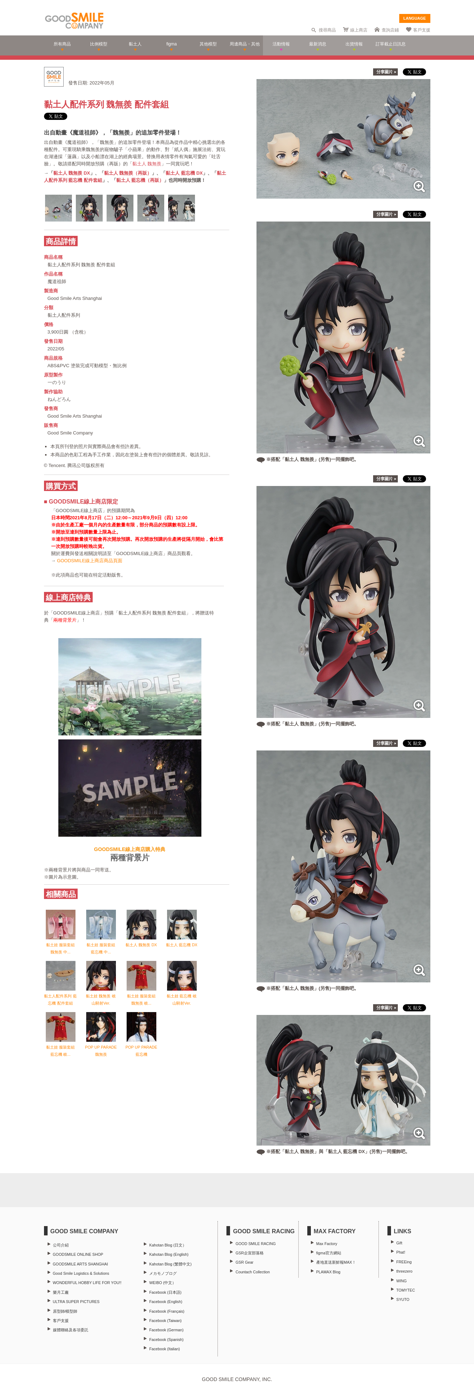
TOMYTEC (405, 1290)
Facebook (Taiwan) (165, 1320)
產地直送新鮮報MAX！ (336, 1262)
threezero (404, 1271)
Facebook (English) (165, 1301)
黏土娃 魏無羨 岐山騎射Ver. (101, 996)
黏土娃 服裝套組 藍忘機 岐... (60, 1047)
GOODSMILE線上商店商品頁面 (89, 560)
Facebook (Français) (166, 1311)
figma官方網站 (328, 1253)
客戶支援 (421, 30)
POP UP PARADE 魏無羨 (101, 1047)
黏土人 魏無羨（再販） (128, 173)
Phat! (400, 1252)
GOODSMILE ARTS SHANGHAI (80, 1264)
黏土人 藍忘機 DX (184, 173)
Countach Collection (252, 1272)
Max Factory (326, 1243)
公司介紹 (61, 1245)
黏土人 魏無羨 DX (71, 173)
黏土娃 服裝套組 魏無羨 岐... (141, 996)
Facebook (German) (166, 1330)
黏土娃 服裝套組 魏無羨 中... (60, 944)
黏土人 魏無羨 (147, 163)
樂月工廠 (61, 1292)
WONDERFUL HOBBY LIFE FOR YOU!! (87, 1282)
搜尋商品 (327, 30)
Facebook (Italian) (164, 1349)
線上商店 (358, 30)
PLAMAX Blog (328, 1272)
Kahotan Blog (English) (168, 1254)
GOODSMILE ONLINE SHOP (78, 1254)
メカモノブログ (163, 1273)
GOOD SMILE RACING (255, 1243)
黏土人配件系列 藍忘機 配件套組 (60, 996)
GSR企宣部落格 (249, 1253)
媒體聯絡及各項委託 (70, 1330)
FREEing (404, 1262)
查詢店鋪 (390, 30)
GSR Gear (244, 1262)
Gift (399, 1243)
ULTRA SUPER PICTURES (76, 1301)
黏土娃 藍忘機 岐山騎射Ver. (181, 996)
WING (401, 1281)
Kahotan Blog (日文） (167, 1245)
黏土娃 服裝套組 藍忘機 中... (101, 944)
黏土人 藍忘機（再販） (140, 180)
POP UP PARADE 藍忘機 (141, 1047)
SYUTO (403, 1299)
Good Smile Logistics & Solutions (81, 1273)
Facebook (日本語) (165, 1292)
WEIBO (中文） (162, 1282)
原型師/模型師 (65, 1311)
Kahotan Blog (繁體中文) (170, 1264)
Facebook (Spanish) (166, 1339)
